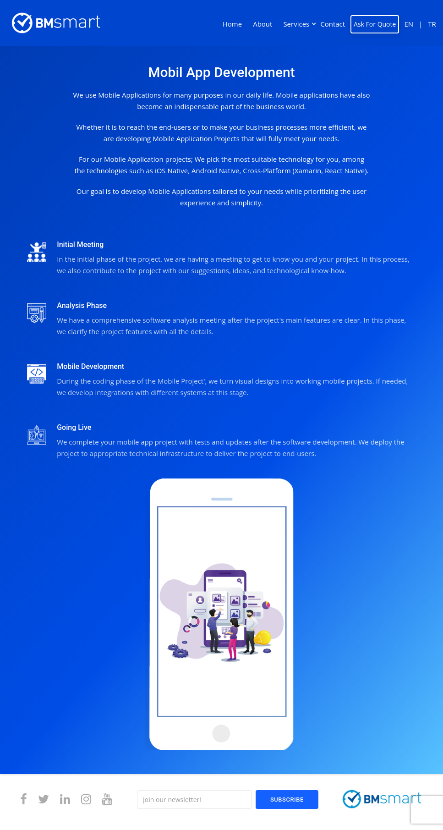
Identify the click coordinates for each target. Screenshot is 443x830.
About (262, 23)
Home (232, 23)
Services (296, 23)
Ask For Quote (375, 24)
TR (432, 23)
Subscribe (287, 799)
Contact (332, 23)
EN (408, 23)
